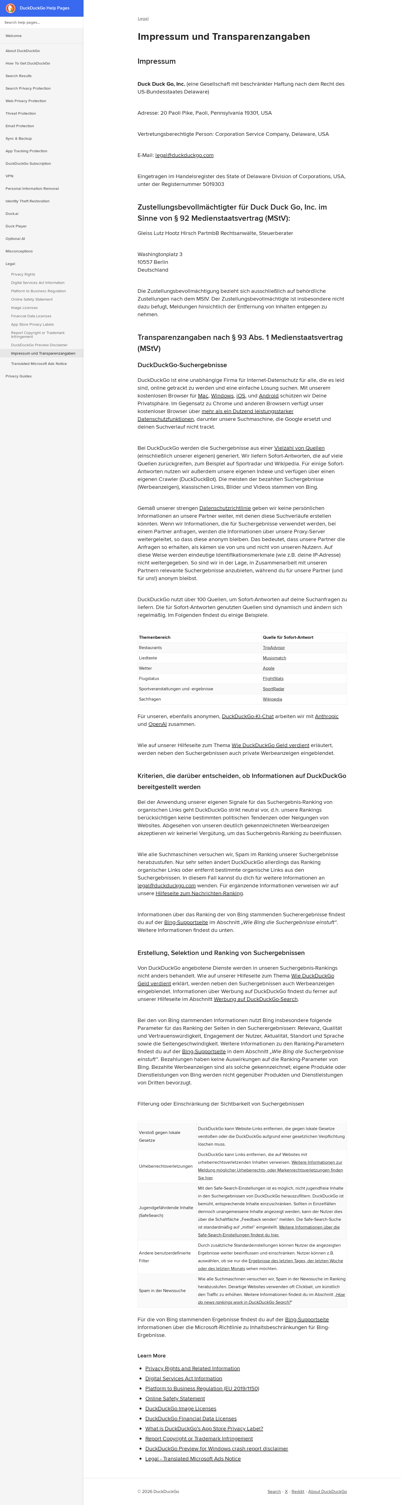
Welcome (14, 35)
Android (269, 395)
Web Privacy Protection (26, 101)
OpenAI (157, 724)
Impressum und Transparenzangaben (43, 353)
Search (274, 1491)
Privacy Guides (19, 376)
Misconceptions (19, 251)
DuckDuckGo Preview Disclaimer (39, 345)
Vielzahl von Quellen (299, 448)
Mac (203, 395)
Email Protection (20, 126)
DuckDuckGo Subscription (28, 163)
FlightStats (273, 678)
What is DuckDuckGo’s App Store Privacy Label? (204, 1428)
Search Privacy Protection (28, 88)
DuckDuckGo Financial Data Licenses (191, 1418)
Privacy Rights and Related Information (192, 1368)
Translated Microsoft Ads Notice (39, 363)
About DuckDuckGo (23, 50)
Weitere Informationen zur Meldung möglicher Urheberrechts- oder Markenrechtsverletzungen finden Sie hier (270, 1170)
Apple (269, 668)
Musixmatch (274, 658)
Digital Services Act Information (38, 282)
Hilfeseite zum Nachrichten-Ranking (199, 893)
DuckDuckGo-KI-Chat (248, 716)
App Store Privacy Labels (32, 324)
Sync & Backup (19, 138)
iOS (240, 395)
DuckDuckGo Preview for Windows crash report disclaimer (216, 1448)
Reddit (298, 1491)
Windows (222, 395)
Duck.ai (12, 213)
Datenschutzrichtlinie (225, 508)
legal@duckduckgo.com (184, 155)
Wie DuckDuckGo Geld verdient (270, 745)
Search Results (19, 75)
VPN (9, 176)
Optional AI (15, 238)
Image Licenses (24, 307)
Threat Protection (21, 113)
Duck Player (16, 226)
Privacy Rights (23, 274)
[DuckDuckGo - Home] (13, 8)
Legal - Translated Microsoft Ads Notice (193, 1458)
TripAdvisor (274, 647)
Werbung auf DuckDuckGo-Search (256, 999)
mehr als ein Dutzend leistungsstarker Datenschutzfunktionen (216, 415)
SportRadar (273, 689)
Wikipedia (272, 699)
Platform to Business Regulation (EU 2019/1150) (202, 1388)
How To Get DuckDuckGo (28, 63)
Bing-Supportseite (186, 922)
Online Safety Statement (32, 299)
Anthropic (327, 716)
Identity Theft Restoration (28, 201)
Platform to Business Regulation (38, 291)
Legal (10, 263)
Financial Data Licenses (31, 316)
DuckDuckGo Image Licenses (180, 1408)
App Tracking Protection (26, 151)
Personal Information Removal (32, 188)
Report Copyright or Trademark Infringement (38, 334)
